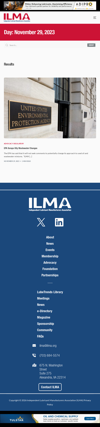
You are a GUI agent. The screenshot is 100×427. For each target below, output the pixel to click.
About (50, 237)
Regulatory (19, 143)
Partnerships (50, 275)
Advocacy (8, 143)
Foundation (50, 269)
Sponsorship (45, 324)
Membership (50, 256)
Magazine (43, 317)
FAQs (40, 336)
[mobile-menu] (92, 17)
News (50, 243)
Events (50, 250)
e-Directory (44, 311)
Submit (91, 45)
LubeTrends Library (50, 292)
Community (44, 330)
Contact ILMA (50, 387)
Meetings (43, 298)
